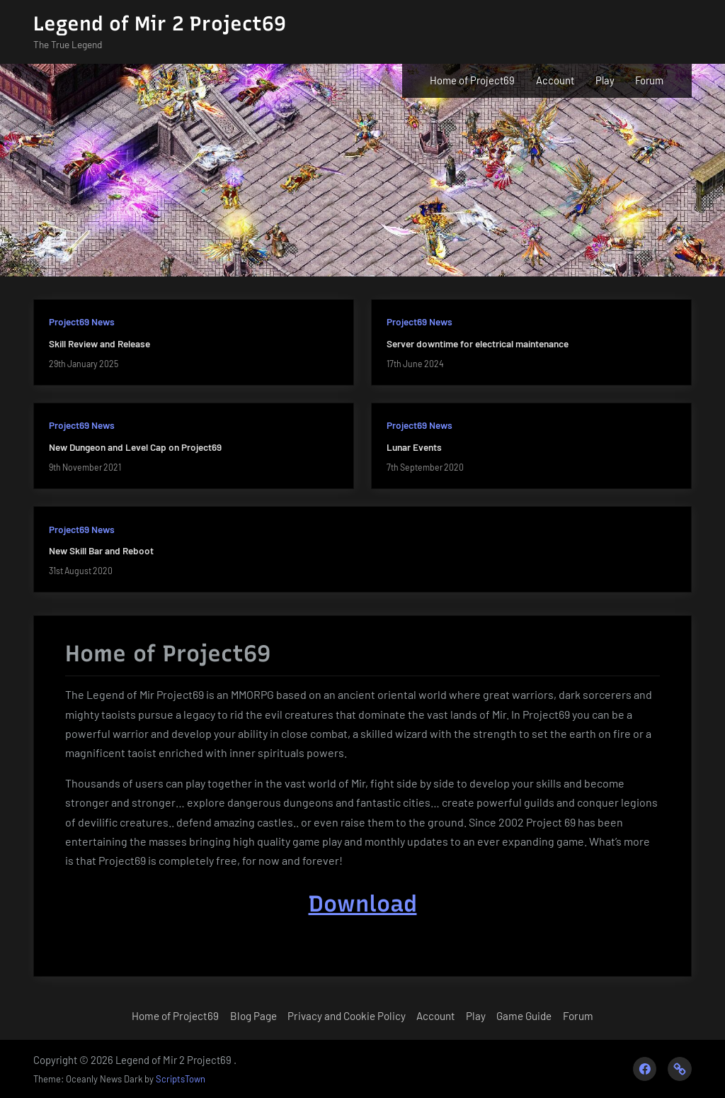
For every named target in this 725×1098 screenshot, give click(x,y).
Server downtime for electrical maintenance (478, 343)
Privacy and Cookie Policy (346, 1015)
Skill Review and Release (99, 343)
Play (605, 80)
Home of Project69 (472, 80)
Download (363, 903)
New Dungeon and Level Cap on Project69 (135, 447)
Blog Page (253, 1015)
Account (555, 80)
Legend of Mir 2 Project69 (159, 23)
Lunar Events (414, 447)
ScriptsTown (180, 1079)
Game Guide (524, 1015)
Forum (649, 80)
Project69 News (82, 321)
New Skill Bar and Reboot (101, 550)
